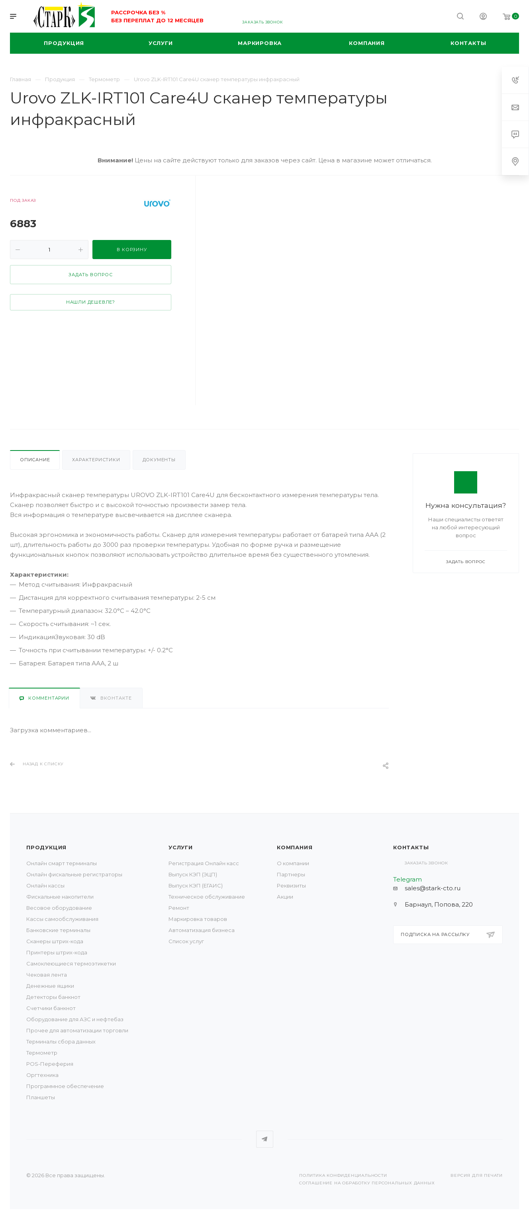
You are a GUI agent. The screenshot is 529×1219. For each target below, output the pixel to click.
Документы (159, 459)
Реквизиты (291, 885)
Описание (35, 459)
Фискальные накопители (60, 896)
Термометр (41, 1052)
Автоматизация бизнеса (201, 930)
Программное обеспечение (65, 1086)
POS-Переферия (49, 1064)
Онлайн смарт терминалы (61, 863)
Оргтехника (42, 1075)
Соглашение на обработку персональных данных (367, 1183)
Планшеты (40, 1097)
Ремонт (178, 908)
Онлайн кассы (45, 885)
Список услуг (186, 941)
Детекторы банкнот (53, 997)
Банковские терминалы (58, 930)
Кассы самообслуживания (62, 919)
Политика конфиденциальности (343, 1175)
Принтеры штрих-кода (56, 952)
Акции (285, 896)
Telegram (264, 1139)
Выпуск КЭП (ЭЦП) (192, 874)
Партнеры (291, 874)
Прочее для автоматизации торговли (77, 1030)
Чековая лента (46, 974)
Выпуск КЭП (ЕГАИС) (195, 885)
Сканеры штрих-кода (54, 941)
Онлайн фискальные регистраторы (74, 874)
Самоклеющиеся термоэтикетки (71, 963)
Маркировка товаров (197, 919)
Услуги (180, 847)
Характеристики (96, 459)
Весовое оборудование (59, 908)
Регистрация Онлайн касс (203, 863)
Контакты (411, 847)
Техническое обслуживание (206, 896)
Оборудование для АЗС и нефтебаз (74, 1019)
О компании (293, 863)
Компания (294, 847)
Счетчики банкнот (51, 1008)
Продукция (46, 847)
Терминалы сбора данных (61, 1041)
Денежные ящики (50, 986)
